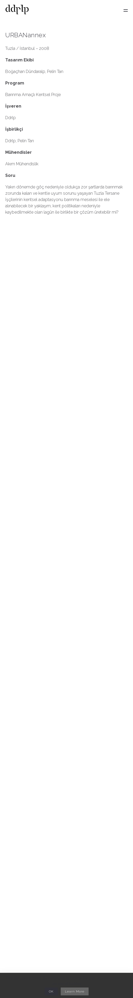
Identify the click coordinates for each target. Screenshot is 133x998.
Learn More (74, 991)
